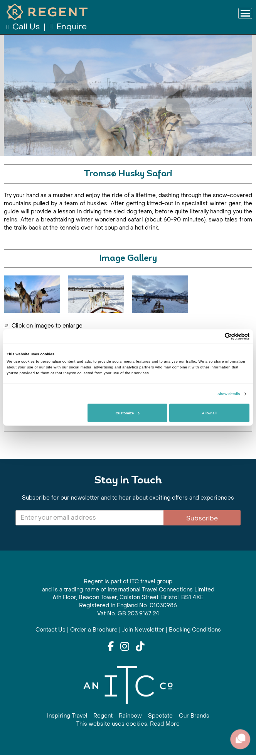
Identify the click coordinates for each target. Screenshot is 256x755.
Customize (128, 413)
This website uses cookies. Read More (128, 724)
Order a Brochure (94, 629)
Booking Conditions (195, 629)
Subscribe (202, 518)
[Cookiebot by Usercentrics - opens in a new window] (215, 336)
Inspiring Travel (67, 716)
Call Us (24, 27)
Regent (103, 716)
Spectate (160, 716)
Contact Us (50, 629)
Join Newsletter (143, 629)
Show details (228, 394)
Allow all (209, 413)
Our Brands (194, 716)
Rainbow (130, 716)
